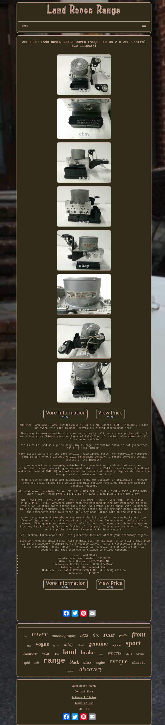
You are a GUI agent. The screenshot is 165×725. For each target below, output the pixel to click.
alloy (68, 644)
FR (87, 709)
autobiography (64, 635)
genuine (98, 643)
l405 (29, 645)
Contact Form (84, 691)
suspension (70, 671)
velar (45, 654)
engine (100, 663)
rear (109, 634)
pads (101, 654)
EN (80, 709)
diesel (81, 645)
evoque (119, 661)
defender (116, 645)
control (140, 654)
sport (133, 643)
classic (138, 663)
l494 (56, 654)
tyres (56, 645)
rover (40, 634)
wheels (114, 653)
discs (87, 662)
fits (96, 635)
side (25, 636)
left (36, 662)
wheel (128, 654)
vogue (42, 644)
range (54, 661)
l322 (84, 635)
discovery (90, 669)
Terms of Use (84, 703)
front (139, 634)
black (74, 662)
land (69, 652)
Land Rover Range (84, 685)
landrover (30, 653)
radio (123, 636)
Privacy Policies (84, 697)
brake (88, 652)
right (26, 662)
